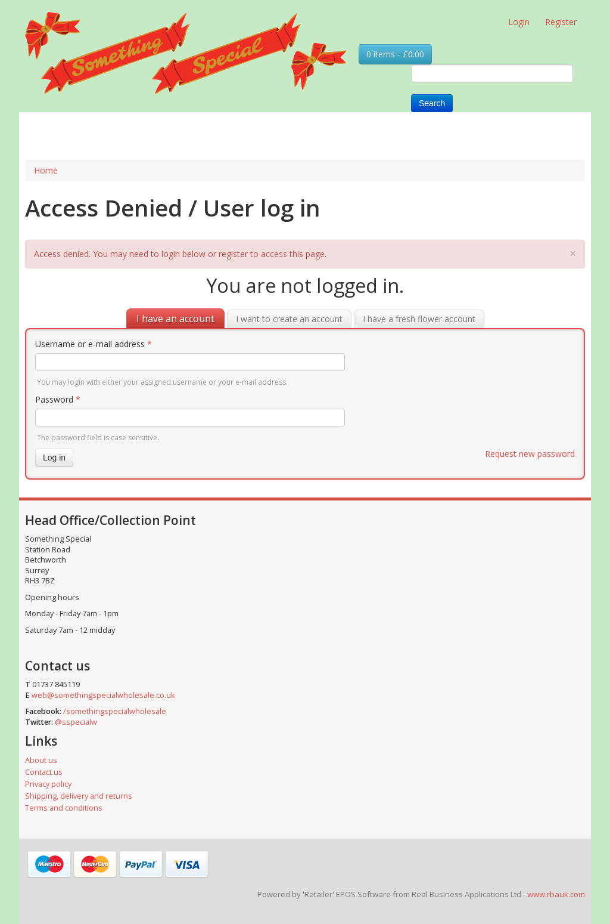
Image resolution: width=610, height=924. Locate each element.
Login (519, 21)
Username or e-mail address (93, 344)
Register (561, 21)
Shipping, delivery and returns (78, 796)
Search (432, 103)
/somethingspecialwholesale (114, 711)
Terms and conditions (63, 808)
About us (41, 760)
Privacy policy (48, 784)
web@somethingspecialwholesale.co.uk (103, 695)
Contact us (44, 772)
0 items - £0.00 (395, 54)
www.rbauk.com (556, 894)
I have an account (175, 318)
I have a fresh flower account (419, 319)
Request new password (530, 453)
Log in (54, 457)
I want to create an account (289, 319)
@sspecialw (76, 722)
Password (57, 399)
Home (46, 170)
